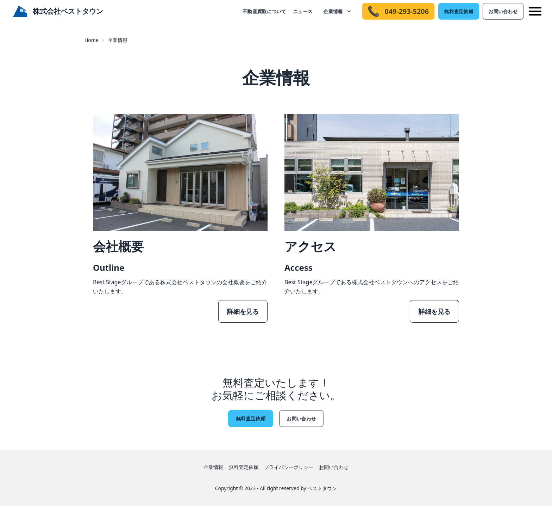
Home (91, 40)
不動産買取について (264, 11)
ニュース (303, 11)
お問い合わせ (503, 11)
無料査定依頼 (458, 11)
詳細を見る (243, 311)
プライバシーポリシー (288, 467)
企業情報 (333, 11)
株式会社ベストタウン (58, 11)
